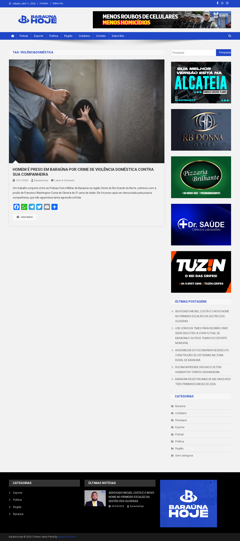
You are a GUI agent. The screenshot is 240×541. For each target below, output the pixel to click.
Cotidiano (84, 35)
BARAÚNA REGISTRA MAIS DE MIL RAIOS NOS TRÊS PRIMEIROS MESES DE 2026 (203, 382)
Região (68, 35)
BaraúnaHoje (41, 180)
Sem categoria (184, 455)
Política (53, 35)
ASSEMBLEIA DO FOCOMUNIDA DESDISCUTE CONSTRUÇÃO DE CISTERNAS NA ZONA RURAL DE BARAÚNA (202, 355)
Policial (24, 35)
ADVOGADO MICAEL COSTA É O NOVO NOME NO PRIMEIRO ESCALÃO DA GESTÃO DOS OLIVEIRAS (202, 316)
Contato (44, 3)
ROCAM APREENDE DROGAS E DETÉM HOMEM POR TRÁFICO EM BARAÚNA (198, 370)
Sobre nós (58, 3)
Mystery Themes (66, 536)
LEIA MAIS (25, 217)
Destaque (181, 420)
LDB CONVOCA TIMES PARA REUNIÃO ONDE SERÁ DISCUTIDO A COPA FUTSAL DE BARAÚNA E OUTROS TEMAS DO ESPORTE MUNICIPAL (201, 336)
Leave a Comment (64, 180)
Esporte (38, 35)
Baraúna (180, 406)
